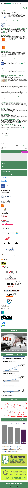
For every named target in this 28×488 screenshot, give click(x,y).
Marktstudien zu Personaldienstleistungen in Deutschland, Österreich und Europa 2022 (14, 11)
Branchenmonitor (4, 141)
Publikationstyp (4, 163)
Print (26, 8)
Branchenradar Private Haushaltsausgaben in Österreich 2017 (11, 66)
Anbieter (3, 167)
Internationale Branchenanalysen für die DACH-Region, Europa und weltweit (12, 96)
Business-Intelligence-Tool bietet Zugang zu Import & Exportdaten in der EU (13, 20)
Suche (26, 148)
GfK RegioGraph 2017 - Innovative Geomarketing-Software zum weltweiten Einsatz (12, 76)
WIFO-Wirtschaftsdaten (5, 135)
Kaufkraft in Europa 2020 (5, 35)
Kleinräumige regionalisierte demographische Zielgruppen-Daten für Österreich (13, 43)
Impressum (8, 483)
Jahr (3, 166)
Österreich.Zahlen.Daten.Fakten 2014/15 (8, 124)
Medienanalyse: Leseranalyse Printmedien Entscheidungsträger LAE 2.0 (13, 90)
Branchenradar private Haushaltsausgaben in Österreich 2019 (11, 58)
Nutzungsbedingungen (18, 483)
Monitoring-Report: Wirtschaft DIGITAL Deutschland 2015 (11, 102)
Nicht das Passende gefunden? (6, 171)
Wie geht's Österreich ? (5, 129)
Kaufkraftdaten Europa (5, 108)
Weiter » (5, 147)
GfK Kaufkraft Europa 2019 (5, 51)
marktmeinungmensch (11, 4)
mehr (19, 25)
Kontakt (12, 483)
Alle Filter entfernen (4, 159)
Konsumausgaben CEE (5, 114)
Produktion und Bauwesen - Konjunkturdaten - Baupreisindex (11, 84)
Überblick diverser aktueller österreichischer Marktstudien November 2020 (14, 28)
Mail (24, 8)
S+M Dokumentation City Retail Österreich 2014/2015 (10, 119)
